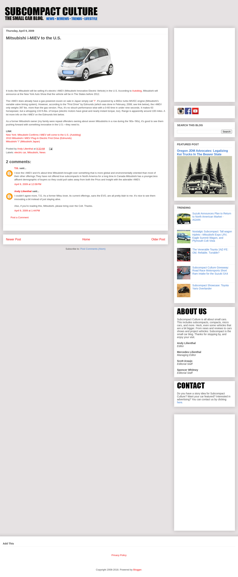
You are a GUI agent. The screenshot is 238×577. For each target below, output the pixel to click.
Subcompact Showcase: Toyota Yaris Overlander (210, 287)
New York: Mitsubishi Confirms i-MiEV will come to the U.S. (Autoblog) (43, 134)
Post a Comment (20, 217)
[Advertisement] (35, 64)
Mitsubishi (32, 152)
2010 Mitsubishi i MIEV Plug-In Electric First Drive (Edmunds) (39, 138)
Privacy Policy (119, 555)
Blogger (137, 569)
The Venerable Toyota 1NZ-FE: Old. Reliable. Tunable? (210, 251)
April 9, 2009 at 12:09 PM (27, 184)
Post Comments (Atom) (92, 248)
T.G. (16, 168)
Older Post (158, 239)
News (42, 152)
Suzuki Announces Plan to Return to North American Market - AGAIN (211, 216)
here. (180, 402)
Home (86, 239)
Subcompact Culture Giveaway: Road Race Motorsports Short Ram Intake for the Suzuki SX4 (210, 270)
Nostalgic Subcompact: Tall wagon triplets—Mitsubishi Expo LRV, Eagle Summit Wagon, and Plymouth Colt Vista (212, 236)
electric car (20, 152)
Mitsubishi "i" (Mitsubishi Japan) (23, 141)
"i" (94, 101)
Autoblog (137, 90)
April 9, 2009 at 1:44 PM (27, 210)
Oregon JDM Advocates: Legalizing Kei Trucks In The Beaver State (202, 152)
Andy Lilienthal (23, 191)
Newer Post (13, 239)
